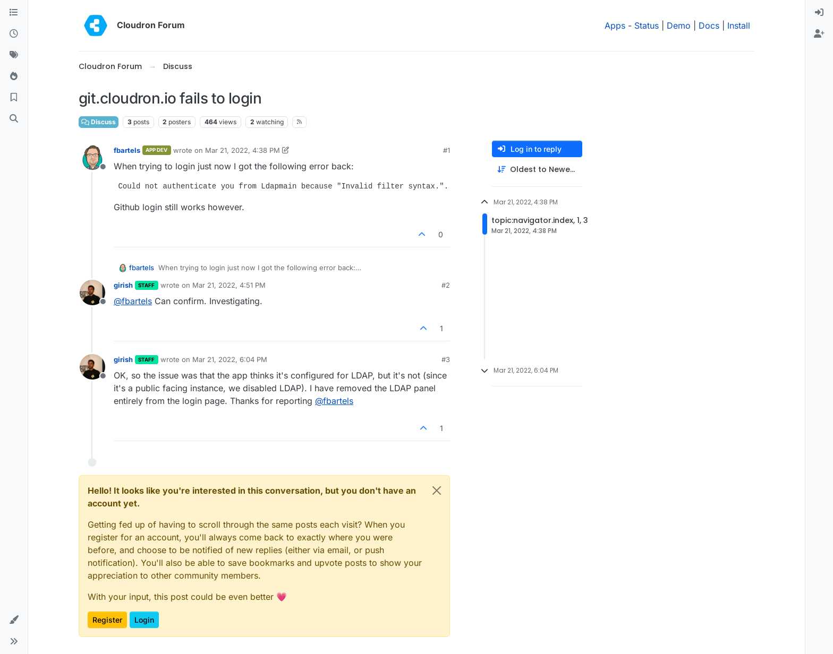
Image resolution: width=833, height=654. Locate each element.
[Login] (819, 12)
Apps (615, 25)
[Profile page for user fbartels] (92, 157)
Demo (679, 25)
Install (738, 25)
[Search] (13, 118)
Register (107, 619)
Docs (709, 25)
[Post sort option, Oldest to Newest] (537, 169)
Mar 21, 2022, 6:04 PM (229, 359)
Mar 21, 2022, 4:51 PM (229, 285)
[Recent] (13, 33)
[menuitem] (819, 12)
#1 (446, 150)
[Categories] (13, 12)
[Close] (436, 490)
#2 (445, 285)
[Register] (819, 33)
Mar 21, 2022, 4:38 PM (242, 150)
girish (123, 285)
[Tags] (13, 55)
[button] (13, 620)
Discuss (98, 122)
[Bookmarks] (13, 97)
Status (646, 25)
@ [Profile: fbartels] (133, 301)
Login (144, 619)
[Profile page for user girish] (92, 292)
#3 (445, 359)
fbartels (127, 150)
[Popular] (13, 76)
